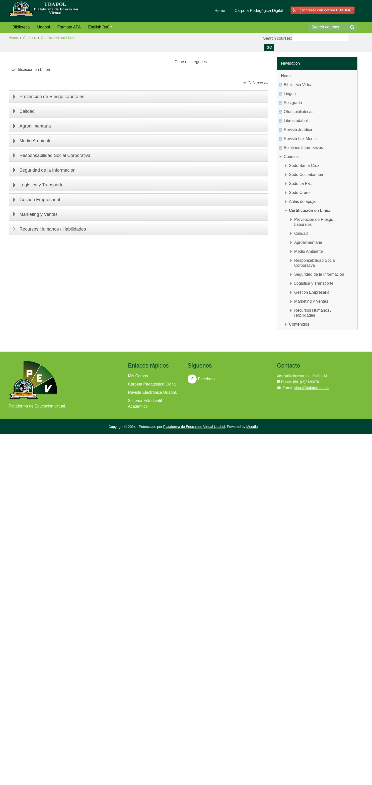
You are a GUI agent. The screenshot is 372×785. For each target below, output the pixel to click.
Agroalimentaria (35, 126)
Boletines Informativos (303, 147)
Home (220, 10)
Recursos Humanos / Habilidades (52, 229)
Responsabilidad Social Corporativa (54, 155)
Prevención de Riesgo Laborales (51, 96)
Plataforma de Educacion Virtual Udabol (194, 427)
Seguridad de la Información (47, 170)
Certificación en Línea (57, 38)
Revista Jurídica (298, 130)
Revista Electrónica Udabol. (152, 392)
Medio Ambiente (35, 140)
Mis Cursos (138, 376)
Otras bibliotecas (298, 112)
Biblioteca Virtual (298, 85)
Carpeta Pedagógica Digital (258, 10)
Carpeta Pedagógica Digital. (153, 384)
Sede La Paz (300, 183)
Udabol (43, 27)
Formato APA (69, 27)
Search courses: (278, 38)
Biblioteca (21, 27)
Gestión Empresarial (39, 199)
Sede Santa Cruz (304, 165)
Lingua (290, 94)
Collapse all (257, 83)
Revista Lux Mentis (300, 138)
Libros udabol (296, 121)
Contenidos (299, 324)
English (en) (100, 27)
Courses (29, 38)
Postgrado (293, 103)
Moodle (252, 427)
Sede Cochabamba (306, 174)
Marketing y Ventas (38, 214)
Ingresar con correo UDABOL (326, 10)
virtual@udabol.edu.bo (311, 388)
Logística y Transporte (41, 184)
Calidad (27, 111)
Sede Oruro (299, 192)
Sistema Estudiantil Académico (145, 403)
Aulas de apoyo (302, 201)
